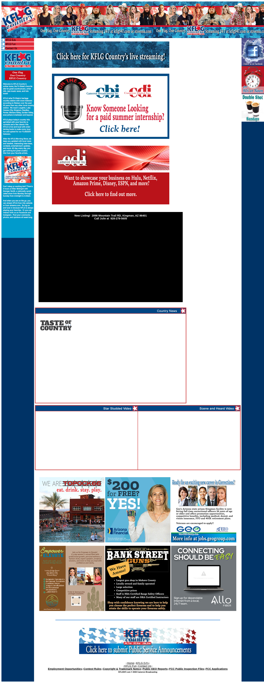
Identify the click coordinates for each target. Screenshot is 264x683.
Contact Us (144, 666)
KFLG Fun (130, 666)
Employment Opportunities (65, 668)
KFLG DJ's (142, 663)
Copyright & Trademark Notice (122, 668)
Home (130, 663)
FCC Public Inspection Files (186, 668)
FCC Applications (217, 668)
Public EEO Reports (155, 668)
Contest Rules (92, 668)
